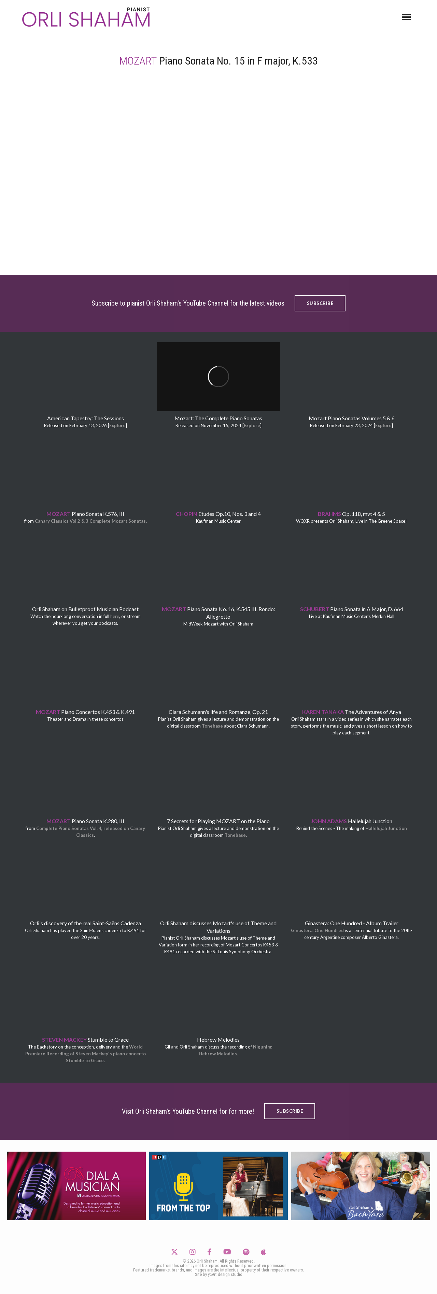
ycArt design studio (225, 1274)
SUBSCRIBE (320, 303)
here (114, 616)
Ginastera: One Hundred (317, 930)
